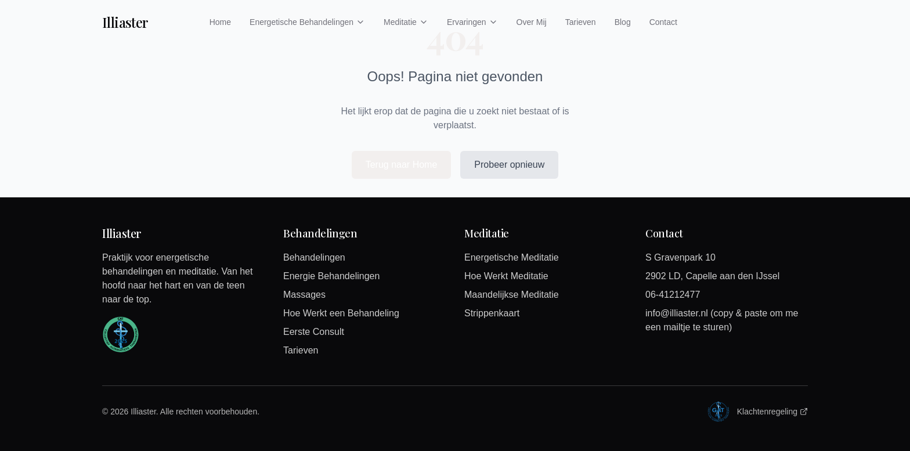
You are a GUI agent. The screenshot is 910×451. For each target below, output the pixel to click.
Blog (623, 22)
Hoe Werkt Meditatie (506, 276)
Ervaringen (472, 22)
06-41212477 (672, 295)
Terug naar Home (402, 164)
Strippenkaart (491, 313)
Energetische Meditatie (511, 257)
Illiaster (125, 22)
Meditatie (406, 22)
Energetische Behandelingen (307, 22)
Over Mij (532, 22)
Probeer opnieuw (509, 164)
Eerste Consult (313, 332)
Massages (304, 295)
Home (220, 22)
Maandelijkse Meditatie (511, 295)
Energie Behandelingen (331, 276)
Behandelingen (314, 257)
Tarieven (580, 22)
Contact (663, 22)
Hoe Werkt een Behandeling (341, 313)
